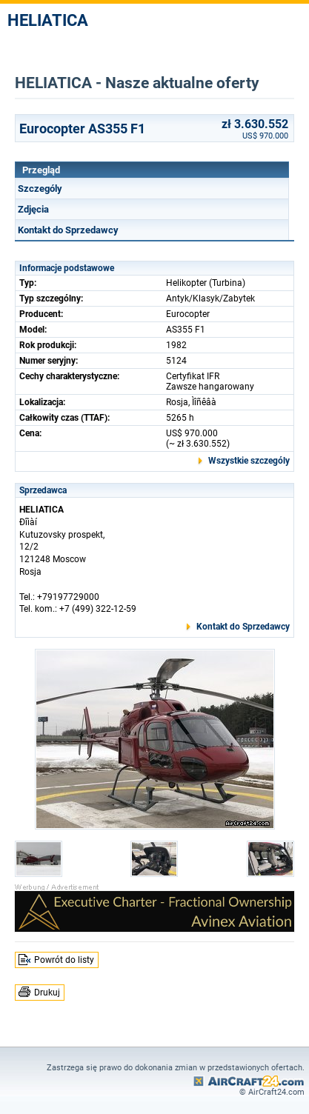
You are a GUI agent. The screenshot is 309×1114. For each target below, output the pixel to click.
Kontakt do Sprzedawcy (68, 230)
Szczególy (40, 188)
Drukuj (47, 992)
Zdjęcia (33, 209)
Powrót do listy (64, 960)
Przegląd (41, 170)
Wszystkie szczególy (249, 461)
